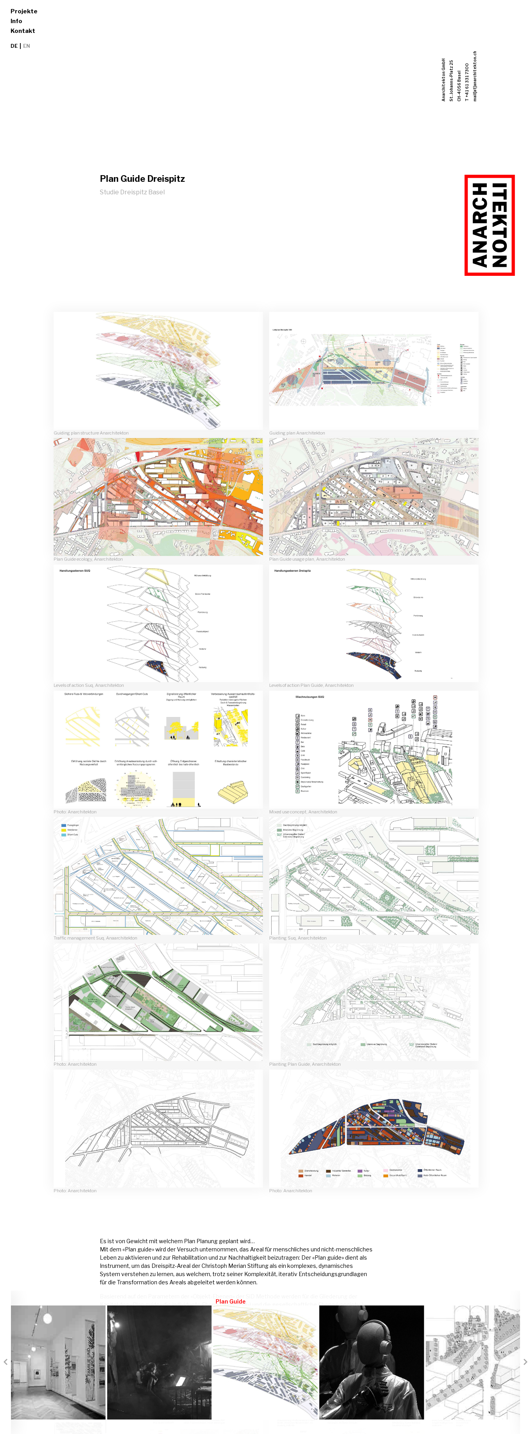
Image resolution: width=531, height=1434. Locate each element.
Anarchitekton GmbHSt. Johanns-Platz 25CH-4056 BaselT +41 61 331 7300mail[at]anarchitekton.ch (459, 76)
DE (14, 46)
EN (26, 46)
